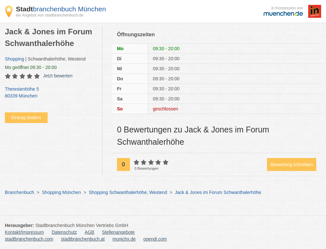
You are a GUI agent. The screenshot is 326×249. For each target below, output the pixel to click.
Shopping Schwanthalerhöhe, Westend (128, 192)
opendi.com (155, 239)
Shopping (14, 59)
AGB (89, 232)
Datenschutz (64, 232)
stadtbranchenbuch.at (83, 239)
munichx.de (124, 239)
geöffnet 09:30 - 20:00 (31, 67)
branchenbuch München (61, 9)
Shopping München (61, 192)
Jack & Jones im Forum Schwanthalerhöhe (218, 192)
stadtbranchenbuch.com (29, 239)
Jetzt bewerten (58, 75)
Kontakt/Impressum (24, 232)
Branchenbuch (19, 192)
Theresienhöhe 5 (50, 92)
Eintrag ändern (26, 117)
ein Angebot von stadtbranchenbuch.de (49, 15)
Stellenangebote (118, 232)
